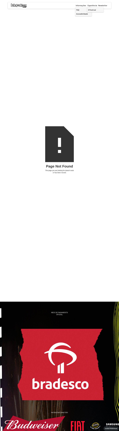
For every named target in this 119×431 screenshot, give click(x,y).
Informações (81, 5)
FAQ (77, 10)
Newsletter (102, 5)
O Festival (92, 10)
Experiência (92, 5)
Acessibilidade (82, 14)
